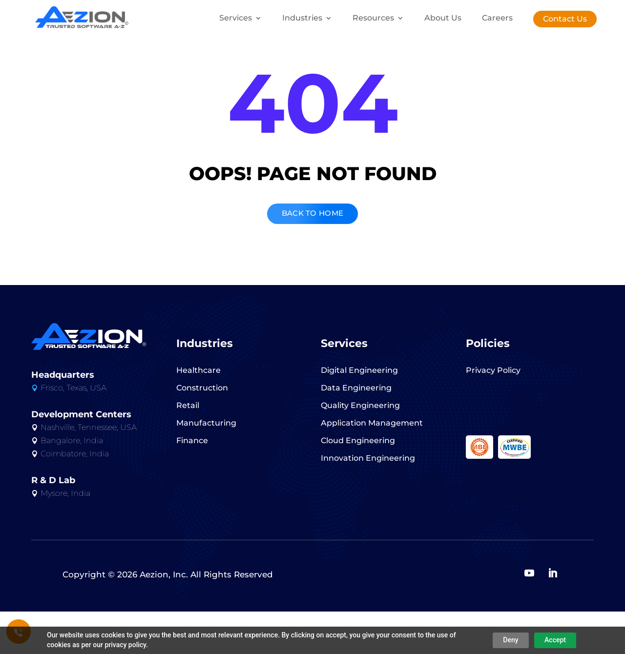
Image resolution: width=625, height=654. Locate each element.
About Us (442, 18)
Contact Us (565, 18)
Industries (302, 18)
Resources (373, 18)
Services (235, 18)
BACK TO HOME (312, 253)
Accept (555, 640)
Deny (510, 640)
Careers (497, 18)
